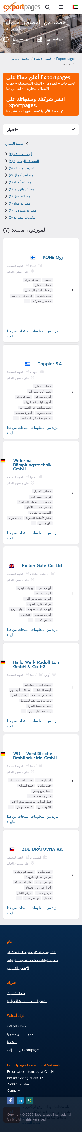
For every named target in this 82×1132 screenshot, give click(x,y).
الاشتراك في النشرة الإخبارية (27, 1001)
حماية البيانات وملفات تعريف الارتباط (32, 960)
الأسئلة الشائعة (17, 1026)
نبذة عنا (12, 1042)
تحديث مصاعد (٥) (21, 168)
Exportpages (65, 58)
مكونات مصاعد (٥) (22, 217)
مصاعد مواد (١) (20, 203)
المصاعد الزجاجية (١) (24, 161)
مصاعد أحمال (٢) (21, 175)
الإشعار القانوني (18, 968)
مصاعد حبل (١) (19, 196)
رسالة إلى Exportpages (23, 1050)
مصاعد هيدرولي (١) (23, 210)
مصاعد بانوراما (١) (22, 189)
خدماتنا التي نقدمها (20, 1034)
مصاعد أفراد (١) (20, 182)
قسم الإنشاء (43, 58)
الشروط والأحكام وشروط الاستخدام (31, 952)
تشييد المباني (20, 58)
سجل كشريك (16, 993)
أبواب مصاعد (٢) (20, 154)
